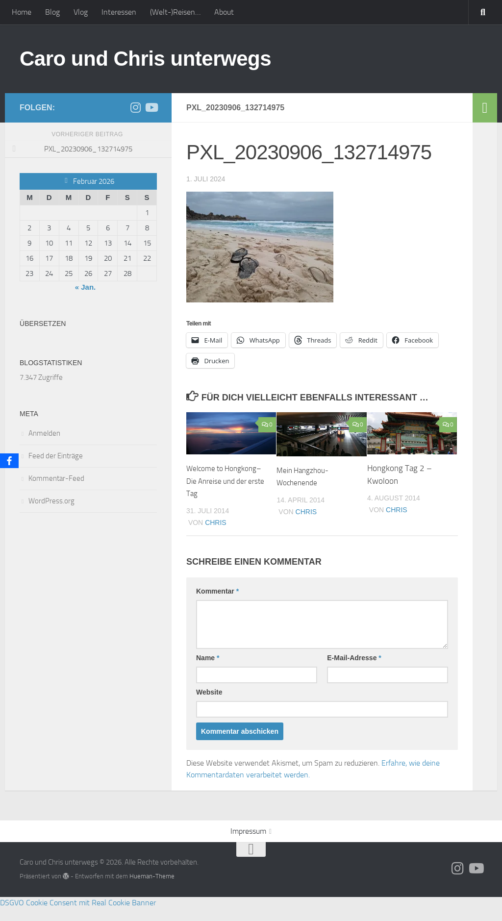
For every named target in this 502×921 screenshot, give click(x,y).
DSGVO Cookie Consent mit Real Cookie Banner (78, 915)
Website (209, 705)
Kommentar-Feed (56, 478)
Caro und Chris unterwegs (145, 58)
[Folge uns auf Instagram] (135, 107)
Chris (215, 535)
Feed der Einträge (55, 455)
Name (207, 670)
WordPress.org (51, 501)
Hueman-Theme (152, 889)
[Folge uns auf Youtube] (151, 107)
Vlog (81, 12)
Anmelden (44, 433)
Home (21, 12)
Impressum (248, 843)
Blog (52, 12)
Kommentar (217, 604)
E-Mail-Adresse (354, 670)
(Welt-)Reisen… (175, 12)
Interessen (118, 12)
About (224, 12)
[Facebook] (9, 460)
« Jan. (85, 287)
